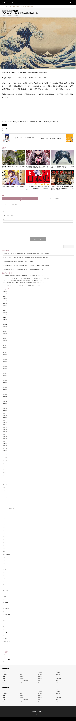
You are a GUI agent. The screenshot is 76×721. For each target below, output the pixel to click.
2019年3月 (5, 415)
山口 (3, 629)
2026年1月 (5, 301)
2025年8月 (5, 310)
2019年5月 (5, 410)
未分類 (4, 578)
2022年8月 (5, 354)
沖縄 (3, 560)
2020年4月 (5, 389)
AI (56, 676)
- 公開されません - (8, 215)
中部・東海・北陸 (6, 614)
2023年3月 (5, 338)
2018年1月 (5, 445)
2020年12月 (5, 373)
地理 (39, 680)
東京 (4, 10)
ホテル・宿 (5, 632)
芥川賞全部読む (6, 608)
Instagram (36, 714)
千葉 (3, 512)
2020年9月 (5, 380)
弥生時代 (40, 678)
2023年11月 (5, 322)
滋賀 (3, 575)
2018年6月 (5, 434)
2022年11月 (5, 347)
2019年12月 (5, 396)
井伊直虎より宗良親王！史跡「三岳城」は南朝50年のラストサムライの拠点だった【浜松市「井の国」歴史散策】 (26, 265)
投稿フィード (5, 657)
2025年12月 (5, 303)
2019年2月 (5, 417)
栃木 (3, 599)
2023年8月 (5, 329)
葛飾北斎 (5, 128)
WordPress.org (6, 661)
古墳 (39, 671)
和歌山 (4, 548)
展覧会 (3, 682)
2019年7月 (5, 406)
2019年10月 (5, 401)
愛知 (3, 593)
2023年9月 (5, 326)
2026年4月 (5, 294)
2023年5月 (5, 333)
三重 (3, 605)
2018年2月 (5, 443)
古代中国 (58, 672)
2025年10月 (5, 308)
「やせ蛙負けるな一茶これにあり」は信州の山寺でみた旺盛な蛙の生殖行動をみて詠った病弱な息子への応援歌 (26, 253)
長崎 (3, 466)
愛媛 (3, 587)
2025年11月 (5, 305)
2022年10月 (5, 350)
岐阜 (3, 617)
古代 (2, 672)
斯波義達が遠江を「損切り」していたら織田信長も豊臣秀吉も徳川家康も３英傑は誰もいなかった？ (23, 269)
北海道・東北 (5, 590)
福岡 (3, 623)
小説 (39, 682)
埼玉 (3, 533)
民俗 (21, 674)
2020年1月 (5, 394)
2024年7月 (5, 315)
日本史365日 (9, 10)
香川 (3, 611)
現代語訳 (4, 596)
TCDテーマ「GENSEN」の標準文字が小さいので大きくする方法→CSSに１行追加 (20, 278)
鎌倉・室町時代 (5, 674)
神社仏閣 (40, 672)
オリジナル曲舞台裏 (24, 680)
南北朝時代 (58, 678)
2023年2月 (5, 340)
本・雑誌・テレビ (6, 641)
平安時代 (40, 674)
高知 (3, 463)
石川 (3, 581)
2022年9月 (5, 352)
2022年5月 (5, 361)
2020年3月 (5, 392)
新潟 (3, 563)
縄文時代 (3, 678)
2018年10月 (5, 427)
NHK (4, 487)
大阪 (3, 536)
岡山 (3, 635)
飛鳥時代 (40, 676)
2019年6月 (5, 408)
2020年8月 (5, 382)
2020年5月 (5, 387)
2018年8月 (5, 431)
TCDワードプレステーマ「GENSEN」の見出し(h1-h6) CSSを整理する (18, 282)
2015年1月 (5, 450)
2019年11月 (5, 399)
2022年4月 (5, 364)
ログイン (4, 654)
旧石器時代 (22, 678)
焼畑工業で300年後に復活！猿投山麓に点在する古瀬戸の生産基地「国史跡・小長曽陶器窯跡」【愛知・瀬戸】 (26, 257)
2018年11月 (5, 424)
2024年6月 (5, 317)
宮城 (3, 518)
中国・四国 (5, 638)
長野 (3, 545)
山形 (3, 530)
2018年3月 (5, 441)
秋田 (3, 505)
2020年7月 (5, 385)
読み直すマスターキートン (8, 499)
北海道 (4, 469)
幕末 (57, 682)
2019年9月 (5, 403)
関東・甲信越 (5, 602)
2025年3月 (5, 312)
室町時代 (58, 674)
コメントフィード (6, 659)
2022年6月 (5, 359)
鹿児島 (4, 551)
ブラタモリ (5, 484)
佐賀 (3, 502)
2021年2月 (5, 368)
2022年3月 (5, 366)
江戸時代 (15, 10)
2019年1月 (5, 420)
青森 (3, 481)
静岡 (3, 566)
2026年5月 (5, 291)
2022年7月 (5, 357)
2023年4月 (5, 336)
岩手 (3, 493)
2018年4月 (5, 438)
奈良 (3, 475)
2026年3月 (5, 296)
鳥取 (3, 527)
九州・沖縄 (5, 457)
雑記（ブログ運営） (7, 554)
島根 (3, 478)
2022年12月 (5, 345)
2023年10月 (5, 324)
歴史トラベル (38, 711)
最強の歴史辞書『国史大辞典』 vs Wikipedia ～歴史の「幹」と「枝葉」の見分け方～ (20, 275)
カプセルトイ (5, 515)
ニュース (4, 521)
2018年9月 (5, 429)
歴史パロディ (5, 460)
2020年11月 (5, 375)
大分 (3, 539)
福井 (3, 620)
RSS (39, 714)
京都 (3, 472)
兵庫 (3, 490)
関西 (3, 626)
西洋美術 (21, 676)
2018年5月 (5, 436)
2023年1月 (5, 343)
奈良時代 (3, 676)
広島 (3, 647)
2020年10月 (5, 378)
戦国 (21, 682)
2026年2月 (5, 298)
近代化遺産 (4, 680)
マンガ (3, 683)
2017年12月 (5, 448)
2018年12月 (5, 422)
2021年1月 (5, 371)
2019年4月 (5, 413)
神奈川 (4, 557)
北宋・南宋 (58, 671)
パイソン (4, 584)
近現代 (57, 680)
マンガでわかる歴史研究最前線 (9, 508)
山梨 (3, 572)
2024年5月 (5, 319)
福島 (3, 542)
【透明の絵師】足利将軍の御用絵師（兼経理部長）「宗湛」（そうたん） (18, 261)
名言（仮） (5, 496)
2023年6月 (5, 331)
